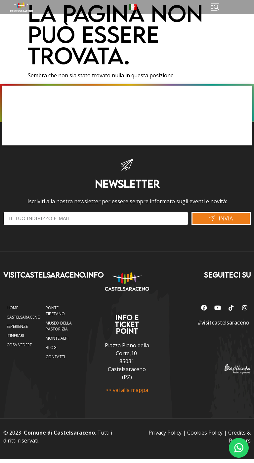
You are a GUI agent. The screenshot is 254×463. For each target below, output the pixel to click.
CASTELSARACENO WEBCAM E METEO (127, 115)
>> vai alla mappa (127, 393)
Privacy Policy (165, 436)
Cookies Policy (205, 436)
